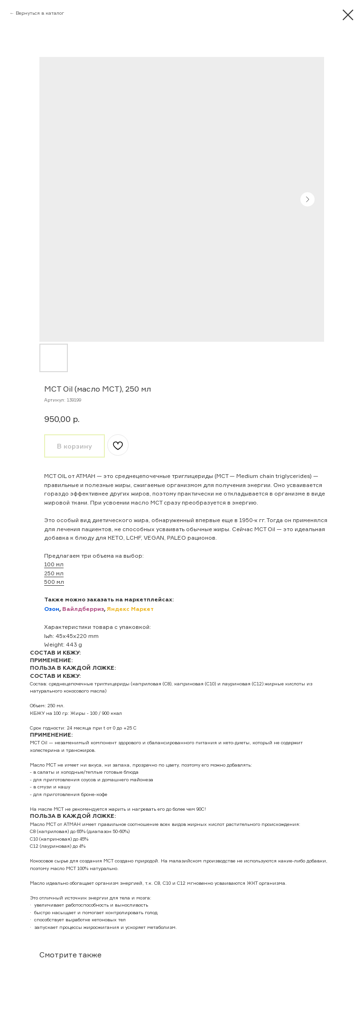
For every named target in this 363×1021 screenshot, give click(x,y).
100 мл (54, 564)
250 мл (54, 573)
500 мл (54, 581)
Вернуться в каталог (40, 13)
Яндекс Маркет (130, 609)
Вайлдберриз (83, 609)
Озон (51, 609)
